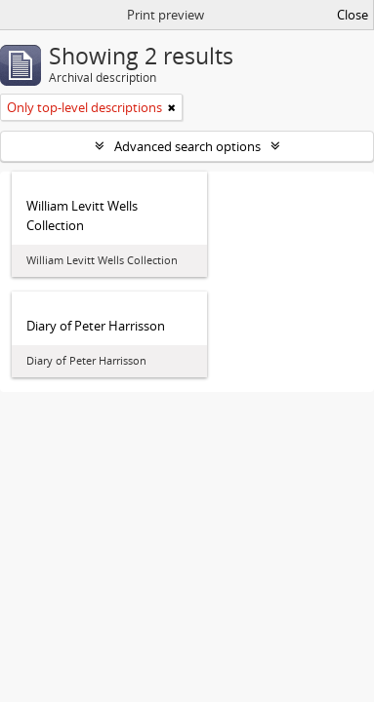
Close (352, 14)
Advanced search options (187, 146)
